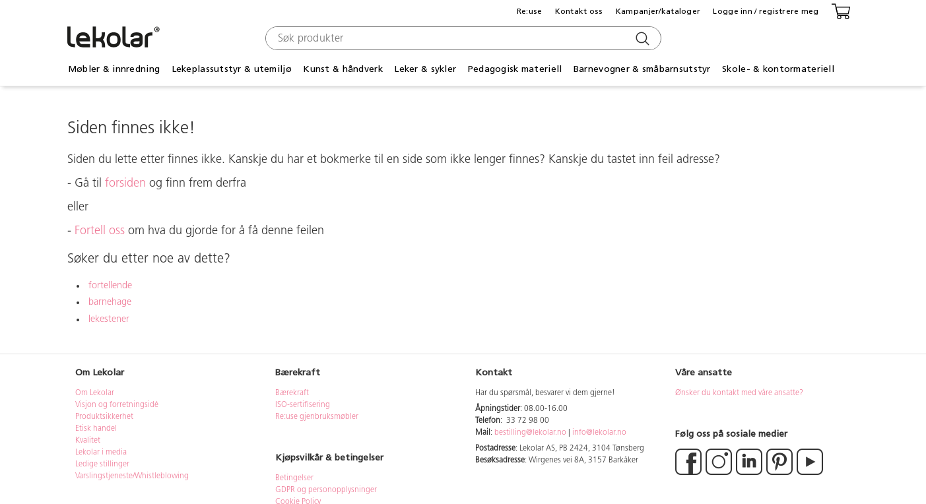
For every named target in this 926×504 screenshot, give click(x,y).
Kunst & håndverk (342, 69)
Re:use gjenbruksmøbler (316, 417)
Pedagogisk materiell (515, 69)
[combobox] (461, 38)
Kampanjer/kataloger (658, 11)
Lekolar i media (101, 453)
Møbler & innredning (114, 69)
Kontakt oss (579, 11)
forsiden (125, 183)
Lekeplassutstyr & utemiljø (232, 69)
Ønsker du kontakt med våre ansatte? (739, 393)
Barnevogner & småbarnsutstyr (642, 69)
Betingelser (295, 478)
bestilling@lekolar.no (530, 433)
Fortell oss (100, 231)
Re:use (530, 11)
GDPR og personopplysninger (326, 490)
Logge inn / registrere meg (765, 11)
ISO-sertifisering (302, 405)
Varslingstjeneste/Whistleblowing (132, 476)
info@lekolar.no (599, 433)
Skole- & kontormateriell (778, 69)
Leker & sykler (425, 69)
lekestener (108, 320)
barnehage (109, 302)
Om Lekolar (94, 393)
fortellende (110, 286)
